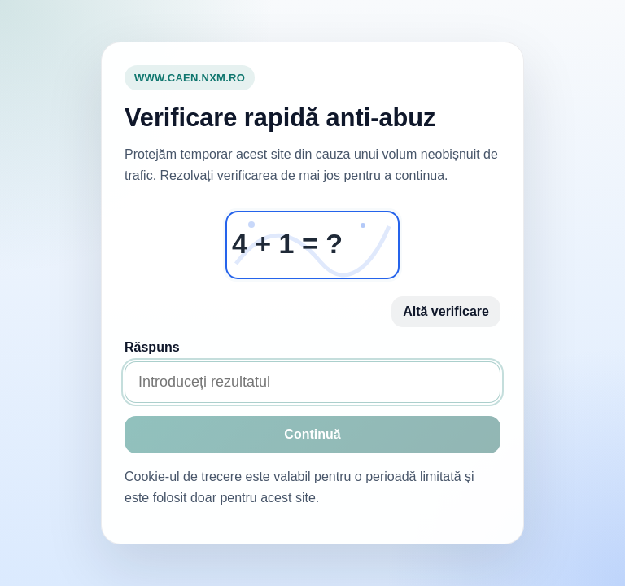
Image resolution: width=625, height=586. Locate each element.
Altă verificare (446, 311)
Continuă (312, 434)
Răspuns (152, 347)
